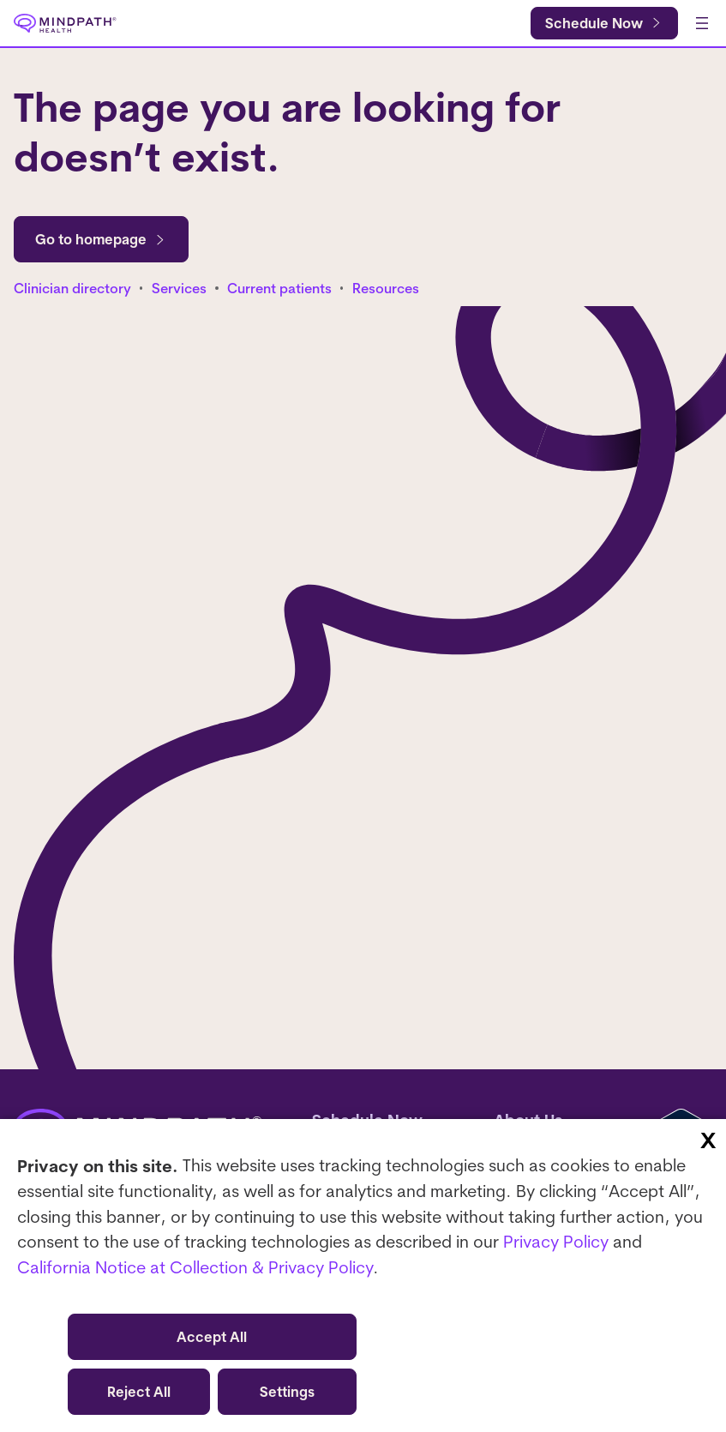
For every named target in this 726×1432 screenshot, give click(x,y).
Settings (287, 1391)
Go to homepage (101, 239)
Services (179, 288)
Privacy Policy (556, 1241)
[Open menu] (702, 23)
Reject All (139, 1391)
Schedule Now (594, 23)
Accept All (212, 1337)
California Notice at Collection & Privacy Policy (195, 1267)
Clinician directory (72, 288)
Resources (385, 288)
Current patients (279, 288)
